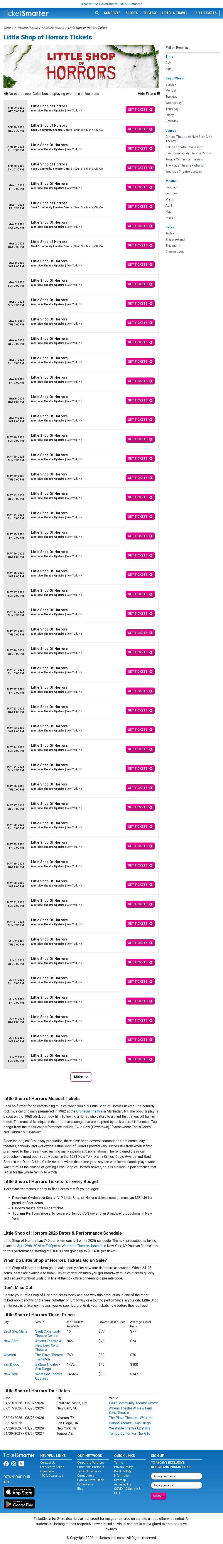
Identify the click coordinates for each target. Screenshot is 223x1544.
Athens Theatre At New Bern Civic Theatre (49, 1345)
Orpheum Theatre (89, 1111)
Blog (80, 1488)
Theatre (150, 13)
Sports (132, 13)
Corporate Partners (90, 1462)
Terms (118, 1462)
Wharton (9, 1355)
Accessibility (122, 1484)
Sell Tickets (206, 13)
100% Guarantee (51, 1475)
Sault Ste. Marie (15, 1331)
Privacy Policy (123, 1467)
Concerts (112, 13)
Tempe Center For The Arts (129, 1433)
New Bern (10, 1341)
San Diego (11, 1364)
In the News (85, 1484)
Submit (158, 1496)
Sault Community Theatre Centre (48, 1333)
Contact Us (47, 1462)
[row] (81, 110)
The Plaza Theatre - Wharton (49, 1357)
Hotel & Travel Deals (91, 1480)
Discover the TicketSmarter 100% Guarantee (111, 4)
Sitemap (120, 1480)
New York (10, 1374)
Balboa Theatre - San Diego (47, 1366)
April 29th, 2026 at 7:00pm (37, 1246)
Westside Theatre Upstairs (82, 1246)
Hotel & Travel (175, 13)
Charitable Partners (90, 1467)
